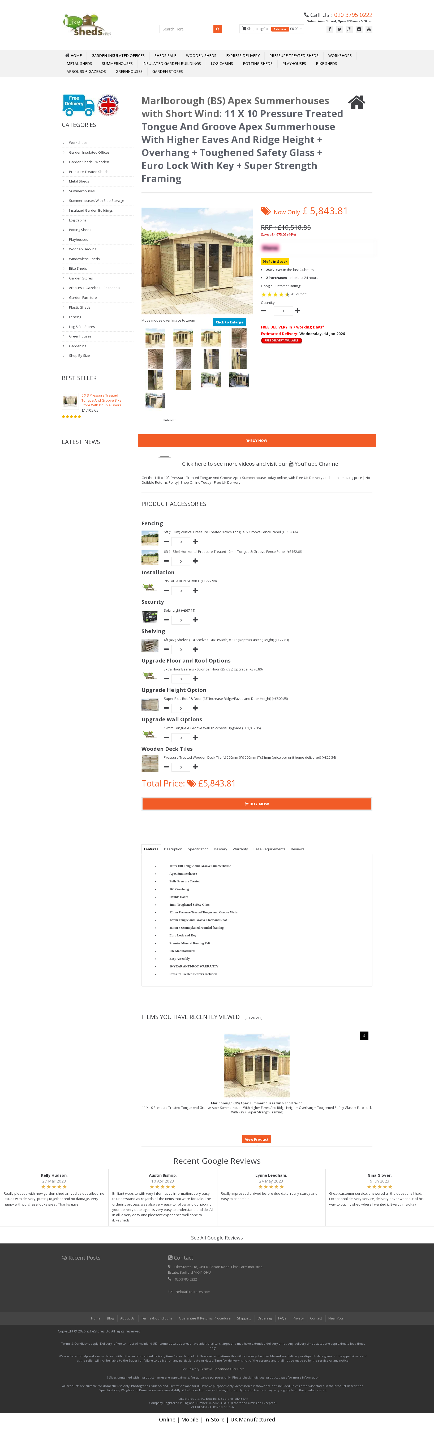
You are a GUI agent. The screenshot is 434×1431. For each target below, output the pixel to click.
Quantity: (268, 302)
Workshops (340, 55)
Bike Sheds (326, 63)
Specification (199, 849)
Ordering (264, 1318)
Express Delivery (243, 55)
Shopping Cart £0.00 (269, 29)
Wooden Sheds (201, 55)
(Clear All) (253, 1017)
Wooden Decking (82, 249)
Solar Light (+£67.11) (179, 610)
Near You (336, 1318)
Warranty (242, 849)
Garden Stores (167, 71)
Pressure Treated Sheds (294, 55)
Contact (317, 1318)
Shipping (244, 1318)
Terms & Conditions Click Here (222, 1369)
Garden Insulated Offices (118, 55)
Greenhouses (129, 71)
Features (151, 849)
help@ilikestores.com (193, 1291)
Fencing (74, 316)
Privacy (298, 1318)
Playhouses (294, 63)
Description (174, 849)
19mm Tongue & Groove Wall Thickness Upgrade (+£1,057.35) (212, 728)
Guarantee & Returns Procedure (204, 1318)
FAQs (282, 1318)
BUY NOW (256, 440)
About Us (126, 1318)
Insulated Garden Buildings (172, 63)
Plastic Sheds (79, 307)
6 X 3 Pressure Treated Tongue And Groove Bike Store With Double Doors (101, 400)
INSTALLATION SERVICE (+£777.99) (190, 581)
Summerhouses (117, 63)
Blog (109, 1318)
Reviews (300, 849)
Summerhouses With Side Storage (96, 200)
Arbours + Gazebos (86, 71)
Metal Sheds (79, 63)
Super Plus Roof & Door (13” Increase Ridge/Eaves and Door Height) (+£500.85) (226, 698)
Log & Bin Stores (81, 326)
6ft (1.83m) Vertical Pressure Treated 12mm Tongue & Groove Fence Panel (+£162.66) (231, 532)
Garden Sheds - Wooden (88, 161)
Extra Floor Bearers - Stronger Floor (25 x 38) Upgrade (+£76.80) (213, 669)
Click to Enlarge (229, 322)
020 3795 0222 (351, 15)
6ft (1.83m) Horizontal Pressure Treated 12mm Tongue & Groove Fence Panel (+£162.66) (233, 551)
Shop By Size (79, 355)
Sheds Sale (165, 55)
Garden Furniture (82, 297)
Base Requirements (271, 849)
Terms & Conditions (156, 1318)
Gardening (77, 346)
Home (95, 1318)
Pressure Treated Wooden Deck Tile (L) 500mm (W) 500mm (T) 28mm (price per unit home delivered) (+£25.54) (250, 757)
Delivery (222, 849)
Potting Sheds (258, 63)
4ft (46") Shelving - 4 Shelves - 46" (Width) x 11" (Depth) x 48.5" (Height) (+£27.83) (226, 639)
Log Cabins (222, 63)
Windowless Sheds (84, 258)
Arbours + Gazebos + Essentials (94, 287)
